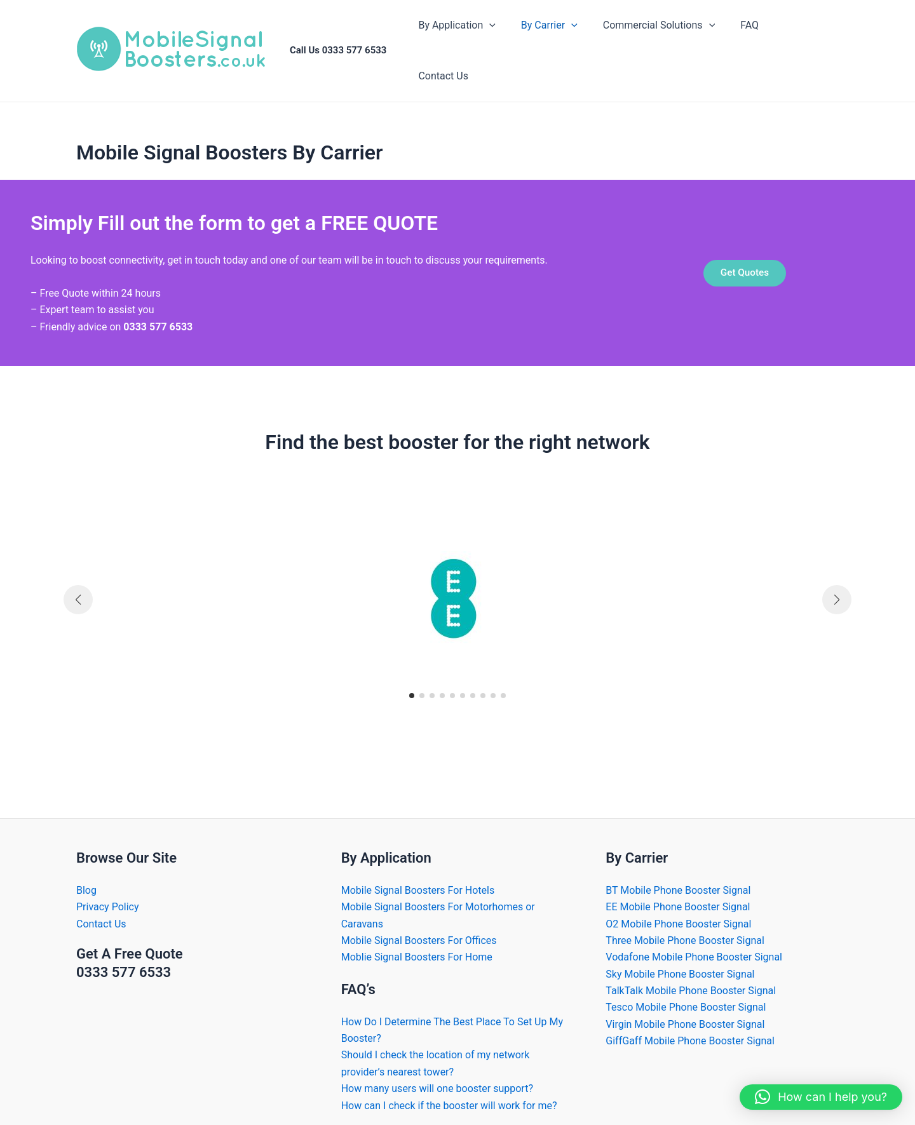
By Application (471, 42)
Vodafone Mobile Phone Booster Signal (694, 939)
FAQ (749, 42)
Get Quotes (744, 255)
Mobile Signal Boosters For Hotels (418, 872)
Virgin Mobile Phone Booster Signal (685, 1006)
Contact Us (803, 42)
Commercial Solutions (663, 42)
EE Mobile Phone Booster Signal (678, 889)
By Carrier (559, 42)
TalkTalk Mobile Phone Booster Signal (691, 973)
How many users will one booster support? (437, 1071)
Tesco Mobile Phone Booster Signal (686, 989)
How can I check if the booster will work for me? (449, 1088)
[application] (504, 42)
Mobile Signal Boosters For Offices (419, 923)
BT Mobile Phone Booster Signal (678, 872)
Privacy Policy (107, 889)
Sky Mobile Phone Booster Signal (680, 956)
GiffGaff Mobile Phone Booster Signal (690, 1023)
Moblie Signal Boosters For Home (416, 939)
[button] (411, 677)
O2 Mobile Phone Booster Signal (678, 906)
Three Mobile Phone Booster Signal (685, 923)
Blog (86, 872)
